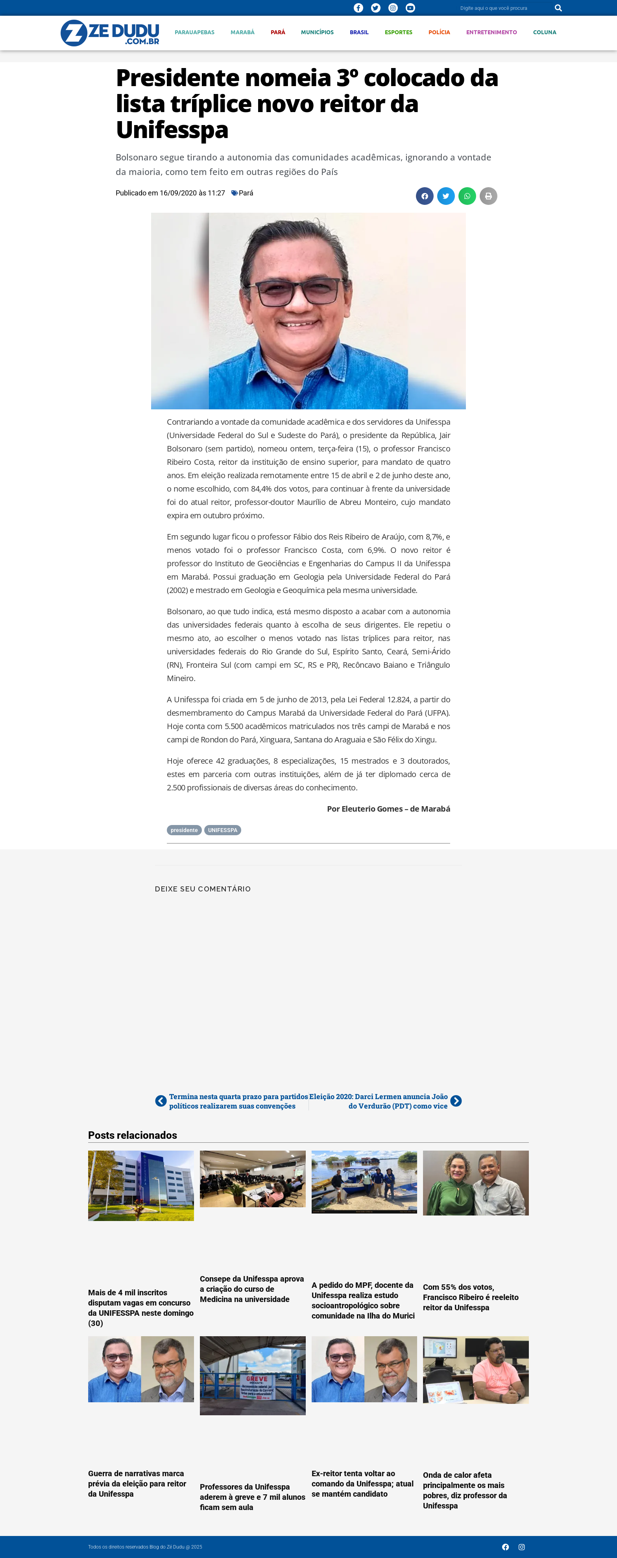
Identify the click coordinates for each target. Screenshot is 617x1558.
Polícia (439, 32)
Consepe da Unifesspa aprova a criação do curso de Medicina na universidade (252, 1289)
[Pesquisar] (558, 8)
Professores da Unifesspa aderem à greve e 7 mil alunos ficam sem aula (252, 1497)
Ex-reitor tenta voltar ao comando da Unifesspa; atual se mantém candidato (363, 1484)
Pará (278, 32)
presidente (184, 830)
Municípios (317, 32)
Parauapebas (194, 32)
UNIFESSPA (222, 830)
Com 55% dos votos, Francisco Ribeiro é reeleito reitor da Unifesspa (471, 1297)
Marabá (243, 32)
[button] (425, 196)
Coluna (544, 32)
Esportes (398, 32)
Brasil (359, 32)
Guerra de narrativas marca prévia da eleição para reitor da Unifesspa (137, 1484)
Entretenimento (491, 32)
